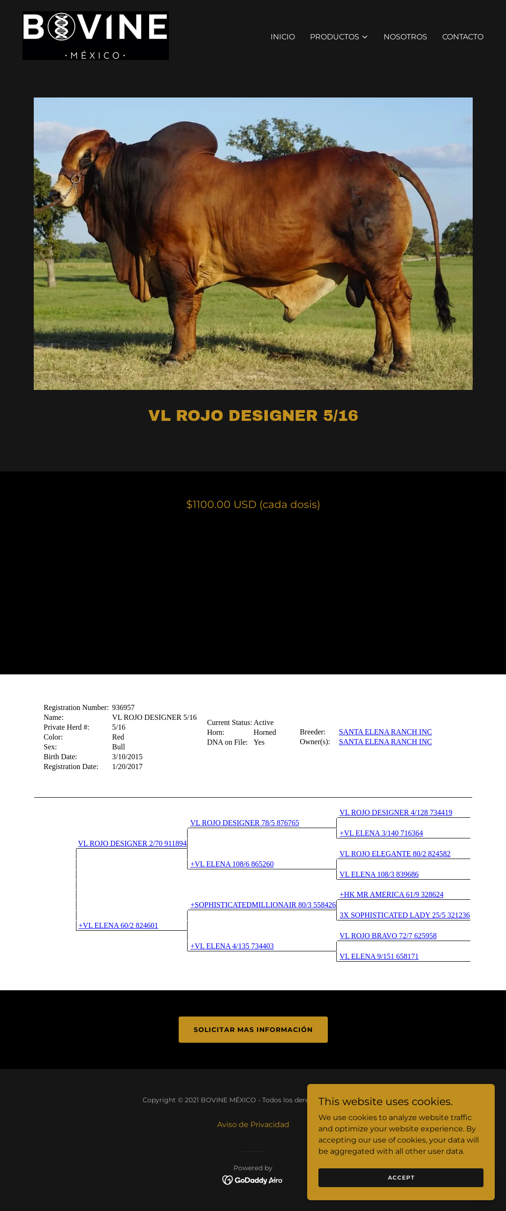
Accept (401, 1177)
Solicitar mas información (253, 1029)
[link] (96, 34)
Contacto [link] (462, 36)
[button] (339, 37)
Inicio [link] (283, 36)
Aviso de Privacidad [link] (253, 1124)
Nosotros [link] (405, 36)
